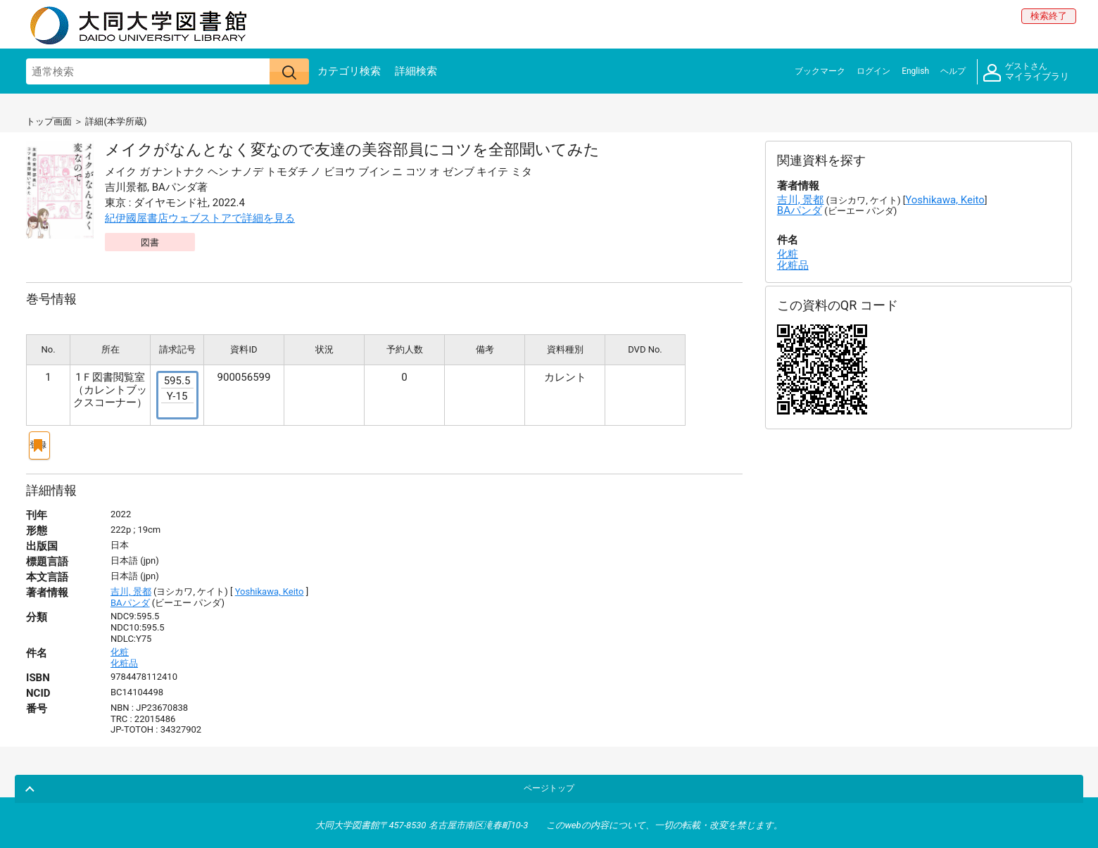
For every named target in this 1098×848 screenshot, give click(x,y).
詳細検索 (416, 71)
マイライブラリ (1026, 72)
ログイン (873, 71)
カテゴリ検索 (349, 71)
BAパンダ (130, 597)
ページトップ (1039, 780)
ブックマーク (820, 71)
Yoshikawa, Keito (269, 586)
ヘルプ (953, 71)
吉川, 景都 (131, 586)
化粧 (120, 646)
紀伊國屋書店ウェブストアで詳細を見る (200, 218)
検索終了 (1048, 16)
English (915, 71)
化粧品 (124, 657)
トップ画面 (49, 121)
